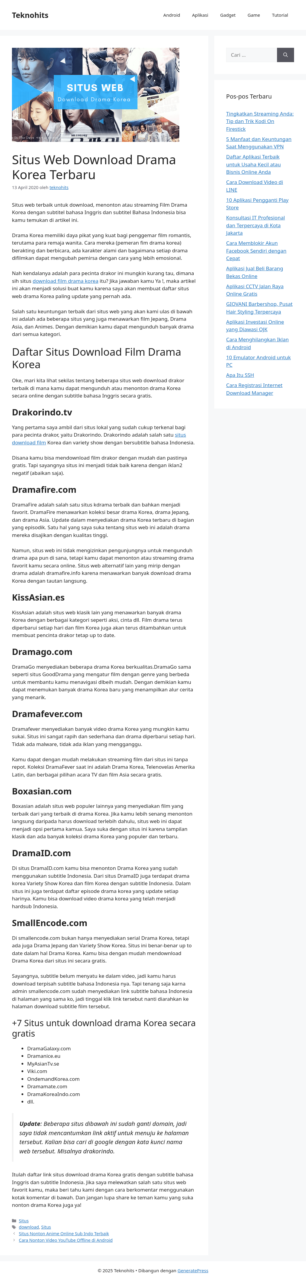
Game (253, 15)
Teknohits (30, 15)
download (29, 1227)
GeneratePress (193, 1270)
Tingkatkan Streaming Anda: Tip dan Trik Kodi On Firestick (260, 121)
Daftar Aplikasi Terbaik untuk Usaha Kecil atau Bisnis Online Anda (253, 164)
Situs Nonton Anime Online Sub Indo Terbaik (64, 1233)
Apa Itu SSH (240, 375)
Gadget (228, 15)
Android (171, 15)
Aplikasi (200, 15)
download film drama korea (65, 280)
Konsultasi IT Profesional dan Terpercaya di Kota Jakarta (255, 225)
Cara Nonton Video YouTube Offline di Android (66, 1240)
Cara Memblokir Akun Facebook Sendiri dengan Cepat (256, 251)
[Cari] (285, 55)
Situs (24, 1221)
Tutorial (280, 15)
